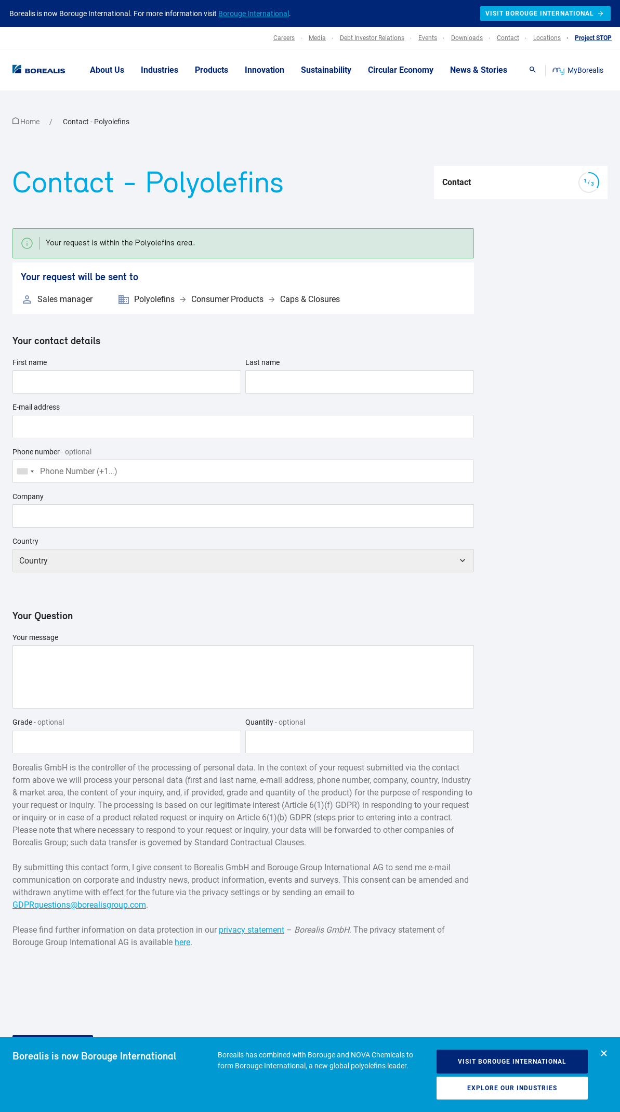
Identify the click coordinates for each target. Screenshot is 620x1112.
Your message (35, 637)
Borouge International (253, 13)
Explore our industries (512, 1088)
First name (29, 362)
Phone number (51, 452)
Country (25, 541)
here (182, 942)
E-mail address (36, 407)
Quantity (275, 722)
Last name (262, 362)
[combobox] (25, 471)
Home (26, 121)
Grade (38, 722)
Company (28, 496)
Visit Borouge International (512, 1061)
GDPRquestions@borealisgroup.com (79, 905)
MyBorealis (578, 70)
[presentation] (91, 977)
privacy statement (251, 930)
